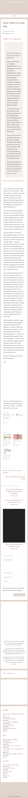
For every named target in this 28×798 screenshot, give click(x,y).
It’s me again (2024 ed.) (8, 725)
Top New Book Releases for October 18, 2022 (14, 545)
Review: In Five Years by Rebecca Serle (7, 441)
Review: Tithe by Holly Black (9, 719)
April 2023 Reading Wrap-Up (17, 441)
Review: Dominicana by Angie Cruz (7, 455)
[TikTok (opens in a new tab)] (21, 2)
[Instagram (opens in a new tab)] (16, 2)
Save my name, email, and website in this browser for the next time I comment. (13, 589)
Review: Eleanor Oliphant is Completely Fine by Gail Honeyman (14, 491)
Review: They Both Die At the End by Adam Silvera (14, 501)
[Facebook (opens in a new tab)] (11, 2)
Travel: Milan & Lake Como (9, 768)
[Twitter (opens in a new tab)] (8, 2)
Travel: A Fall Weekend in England (11, 765)
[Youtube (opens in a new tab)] (19, 2)
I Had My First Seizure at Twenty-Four (12, 745)
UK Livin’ (5, 774)
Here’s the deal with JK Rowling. (10, 722)
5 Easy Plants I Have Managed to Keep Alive (13, 753)
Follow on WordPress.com (9, 673)
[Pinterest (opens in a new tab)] (14, 2)
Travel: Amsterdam (7, 771)
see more (5, 731)
